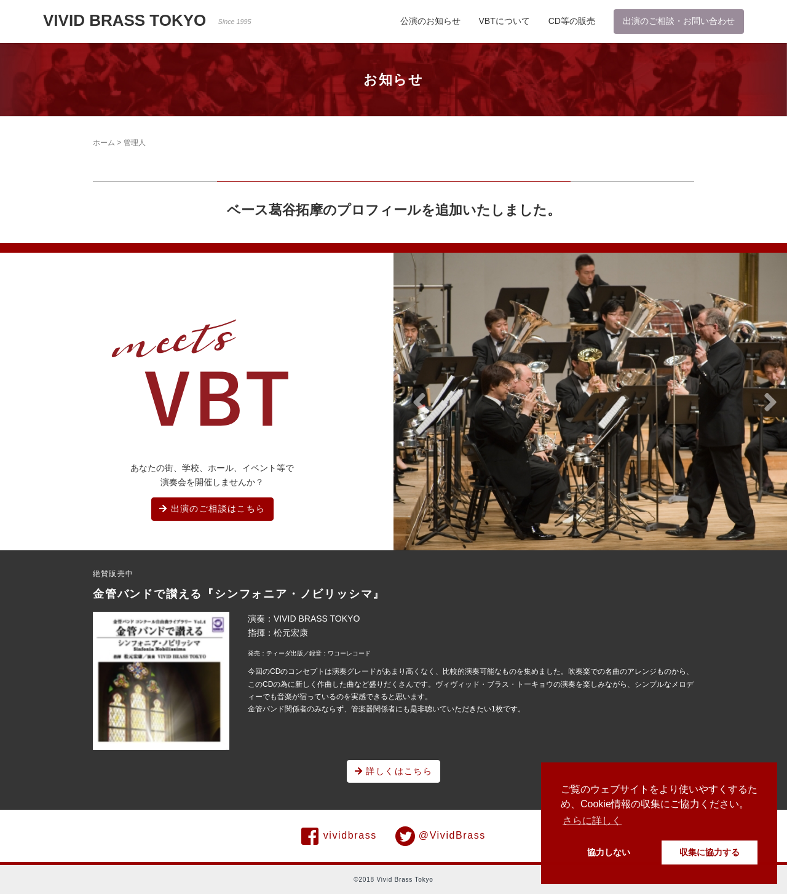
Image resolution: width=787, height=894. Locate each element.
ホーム (104, 142)
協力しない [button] (608, 852)
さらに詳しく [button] (592, 820)
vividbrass (339, 836)
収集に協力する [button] (709, 852)
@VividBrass (440, 836)
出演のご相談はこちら (212, 508)
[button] (419, 403)
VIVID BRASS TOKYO (147, 20)
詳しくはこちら (394, 771)
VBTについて (504, 21)
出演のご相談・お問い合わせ (679, 21)
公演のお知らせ (430, 21)
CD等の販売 (571, 21)
